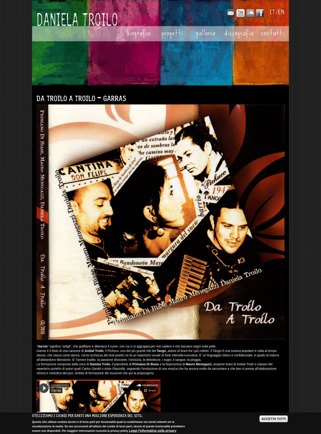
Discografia (238, 34)
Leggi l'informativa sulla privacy (153, 430)
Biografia (138, 34)
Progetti (172, 34)
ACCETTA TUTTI (273, 419)
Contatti (272, 34)
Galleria (205, 34)
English (281, 12)
